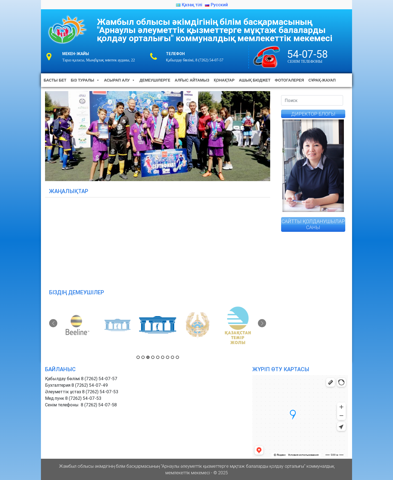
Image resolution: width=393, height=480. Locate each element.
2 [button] (143, 357)
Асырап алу (119, 80)
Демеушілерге (154, 80)
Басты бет (55, 80)
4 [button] (152, 357)
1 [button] (138, 357)
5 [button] (157, 357)
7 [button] (167, 357)
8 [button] (172, 357)
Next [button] (262, 323)
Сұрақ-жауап (322, 80)
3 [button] (148, 357)
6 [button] (162, 357)
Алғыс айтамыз (192, 80)
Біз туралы (85, 80)
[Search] (312, 100)
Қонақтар (224, 80)
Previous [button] (53, 323)
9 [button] (177, 357)
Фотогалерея (289, 80)
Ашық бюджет (254, 80)
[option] (78, 325)
